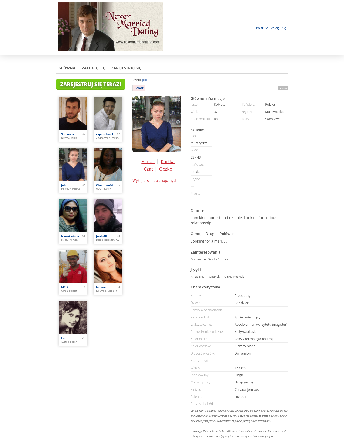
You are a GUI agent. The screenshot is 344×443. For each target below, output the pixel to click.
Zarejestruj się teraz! (90, 84)
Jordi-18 (101, 236)
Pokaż (139, 88)
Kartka (168, 161)
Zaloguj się (278, 28)
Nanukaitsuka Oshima (71, 236)
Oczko (165, 169)
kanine (101, 287)
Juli (63, 185)
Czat (148, 169)
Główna (66, 68)
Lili (63, 338)
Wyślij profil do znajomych (155, 180)
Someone (67, 134)
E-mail (148, 161)
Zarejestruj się (126, 68)
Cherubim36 (104, 185)
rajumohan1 (104, 134)
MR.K (64, 287)
